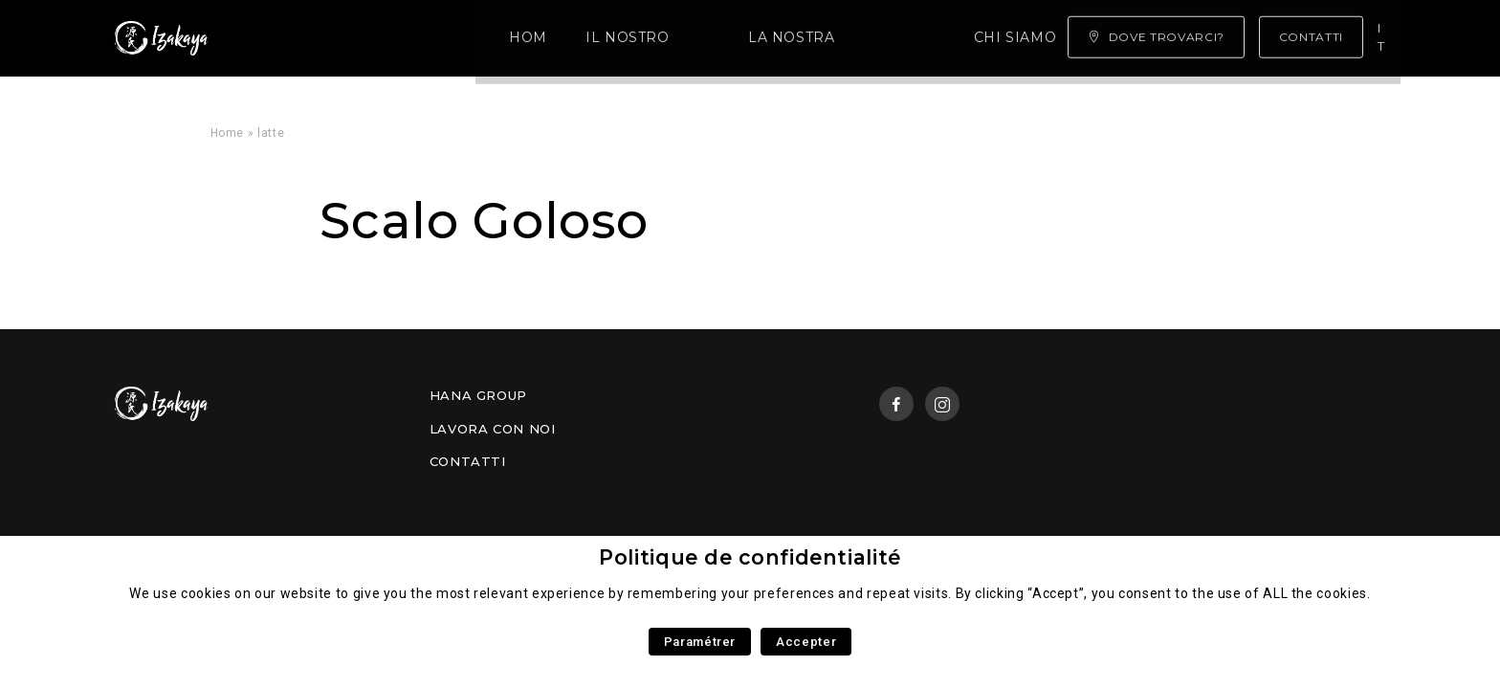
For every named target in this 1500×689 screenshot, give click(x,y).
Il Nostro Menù (407, 38)
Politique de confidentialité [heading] (750, 557)
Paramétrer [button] (700, 641)
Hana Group (478, 395)
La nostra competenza (604, 38)
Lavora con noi (493, 428)
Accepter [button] (806, 641)
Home (286, 38)
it (1384, 37)
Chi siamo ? (779, 38)
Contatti (468, 461)
